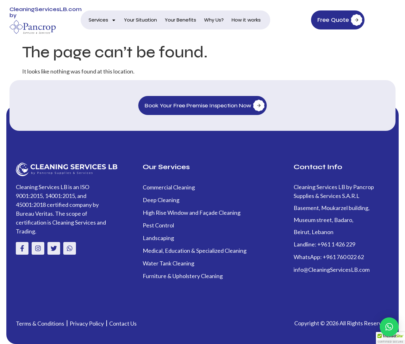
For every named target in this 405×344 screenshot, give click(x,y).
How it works (246, 19)
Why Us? (214, 19)
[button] (389, 326)
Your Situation (140, 19)
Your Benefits (180, 19)
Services (102, 20)
